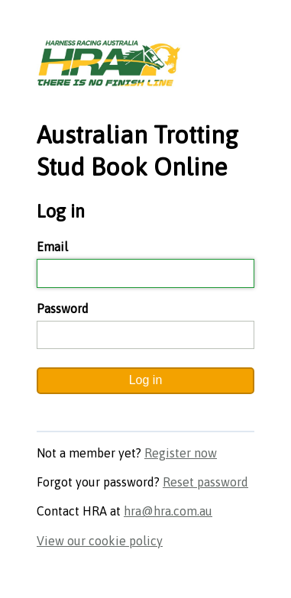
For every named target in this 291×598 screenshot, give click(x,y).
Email (52, 247)
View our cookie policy (100, 541)
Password (63, 308)
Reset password (205, 482)
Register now (180, 453)
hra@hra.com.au (168, 511)
